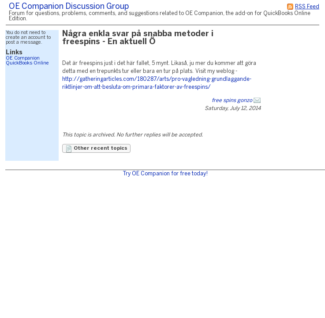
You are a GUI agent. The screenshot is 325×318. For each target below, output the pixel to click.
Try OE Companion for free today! (165, 173)
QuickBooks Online (27, 63)
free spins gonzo (232, 100)
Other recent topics (96, 148)
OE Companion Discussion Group (69, 7)
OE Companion (23, 58)
